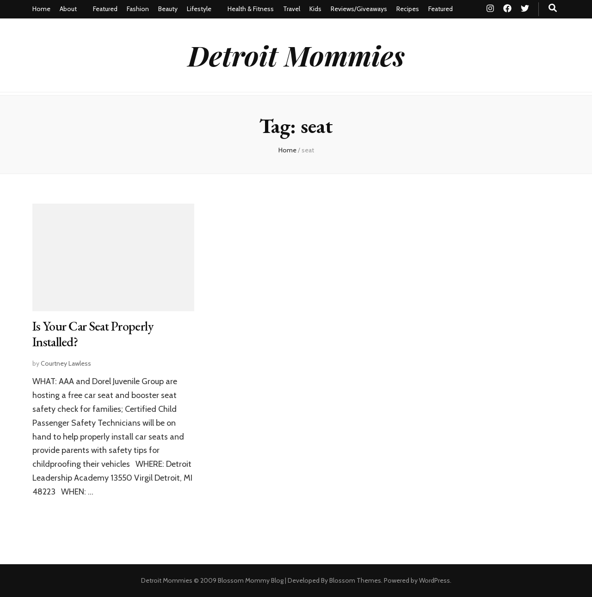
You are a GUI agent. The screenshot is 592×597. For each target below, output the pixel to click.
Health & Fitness (251, 9)
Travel (291, 9)
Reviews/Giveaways (359, 9)
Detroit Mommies (296, 54)
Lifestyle (199, 9)
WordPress (434, 580)
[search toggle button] (553, 8)
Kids (315, 9)
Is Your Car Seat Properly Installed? (93, 334)
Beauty (168, 9)
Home (41, 9)
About (68, 9)
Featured (105, 9)
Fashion (138, 9)
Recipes (407, 9)
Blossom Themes (355, 580)
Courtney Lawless (66, 363)
